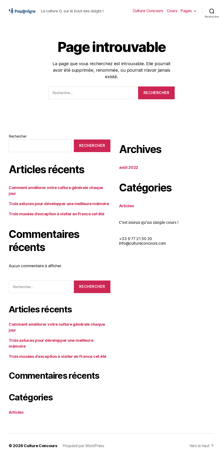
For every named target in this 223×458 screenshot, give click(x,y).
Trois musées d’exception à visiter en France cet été (56, 214)
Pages (186, 10)
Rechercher (17, 136)
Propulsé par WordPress (83, 445)
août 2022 (128, 167)
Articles (16, 412)
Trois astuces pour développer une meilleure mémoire (59, 203)
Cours (172, 10)
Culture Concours (148, 10)
